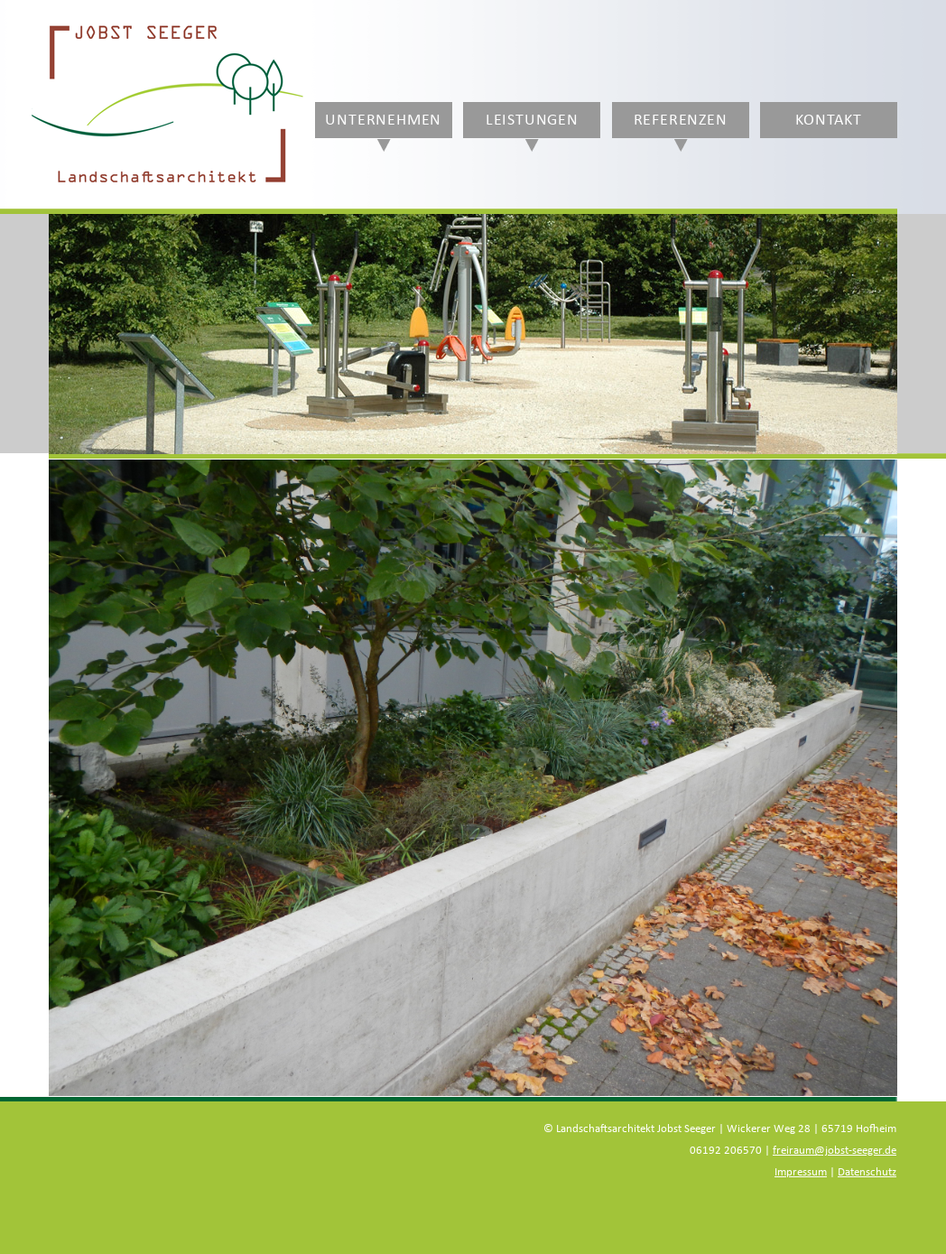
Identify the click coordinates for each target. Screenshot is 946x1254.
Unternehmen (383, 120)
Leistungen (532, 120)
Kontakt (828, 120)
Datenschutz (867, 1172)
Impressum (800, 1172)
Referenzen (681, 120)
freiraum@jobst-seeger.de (834, 1150)
